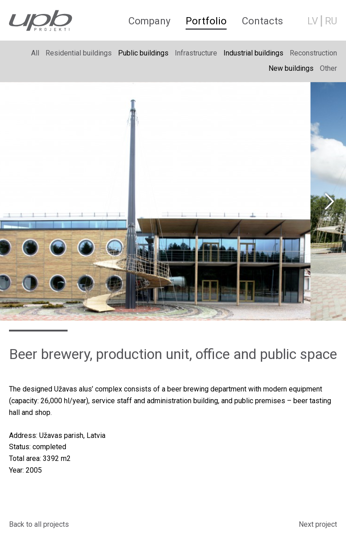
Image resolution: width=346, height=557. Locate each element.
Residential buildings (79, 53)
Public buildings (143, 53)
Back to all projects (39, 524)
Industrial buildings (253, 53)
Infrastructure (196, 53)
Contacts (262, 21)
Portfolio (206, 21)
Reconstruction (313, 53)
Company (149, 21)
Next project (318, 524)
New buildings (291, 68)
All (35, 53)
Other (328, 68)
